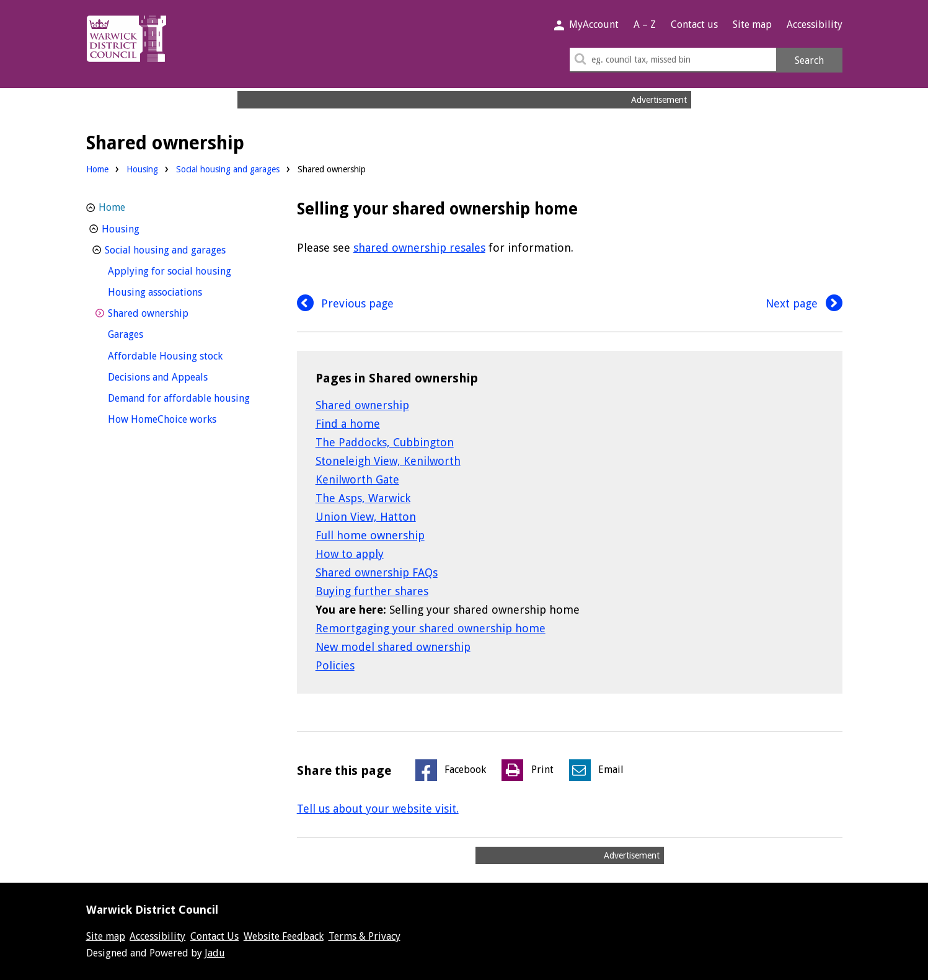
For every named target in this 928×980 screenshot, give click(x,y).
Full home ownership (370, 535)
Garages (148, 333)
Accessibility (814, 24)
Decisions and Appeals (181, 376)
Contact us (694, 24)
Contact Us (214, 936)
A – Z (645, 24)
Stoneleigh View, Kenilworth (388, 460)
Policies (335, 665)
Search (809, 60)
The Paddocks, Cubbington (385, 442)
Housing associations (178, 291)
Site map (752, 24)
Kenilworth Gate (357, 479)
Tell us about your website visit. (378, 808)
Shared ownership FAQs (377, 572)
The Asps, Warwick (363, 498)
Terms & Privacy (364, 936)
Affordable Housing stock (186, 355)
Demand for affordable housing (186, 397)
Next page (804, 303)
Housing (142, 169)
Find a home (348, 423)
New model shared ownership (393, 646)
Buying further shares (372, 591)
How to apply (350, 553)
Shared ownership (362, 405)
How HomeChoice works (185, 418)
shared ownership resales (419, 247)
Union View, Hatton (366, 516)
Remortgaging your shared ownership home (431, 628)
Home (97, 169)
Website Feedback (284, 936)
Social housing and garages (228, 169)
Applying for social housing (186, 270)
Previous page (345, 303)
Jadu (215, 953)
